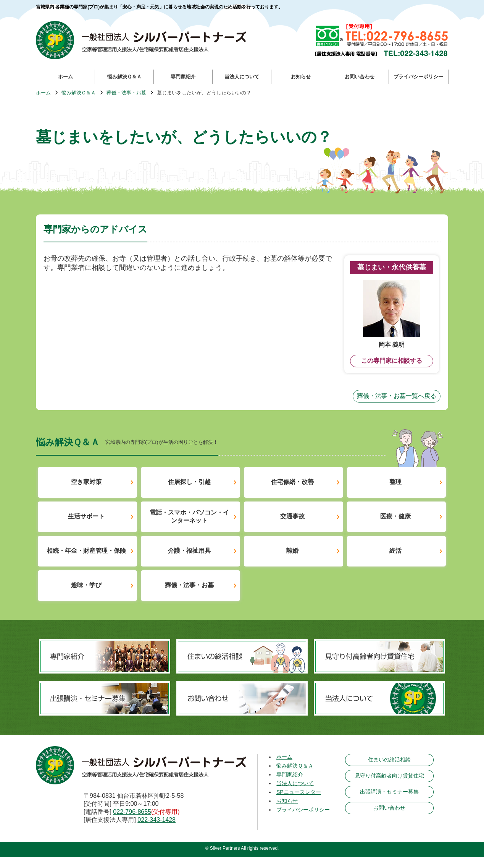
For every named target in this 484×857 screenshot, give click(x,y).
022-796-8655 (132, 811)
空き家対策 (86, 482)
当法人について (295, 783)
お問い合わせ (389, 808)
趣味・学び (86, 585)
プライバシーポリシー (303, 810)
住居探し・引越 (189, 482)
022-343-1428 (156, 819)
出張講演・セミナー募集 (389, 792)
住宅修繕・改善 (292, 482)
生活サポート (86, 516)
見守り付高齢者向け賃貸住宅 (389, 776)
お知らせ (287, 801)
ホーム (43, 93)
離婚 (292, 550)
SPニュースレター (298, 792)
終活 (395, 550)
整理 (395, 482)
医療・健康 (395, 516)
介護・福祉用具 (189, 550)
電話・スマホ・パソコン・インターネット (189, 516)
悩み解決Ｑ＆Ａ (78, 93)
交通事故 (292, 516)
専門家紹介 (289, 774)
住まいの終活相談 (389, 759)
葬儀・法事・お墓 (126, 93)
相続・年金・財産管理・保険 (86, 550)
